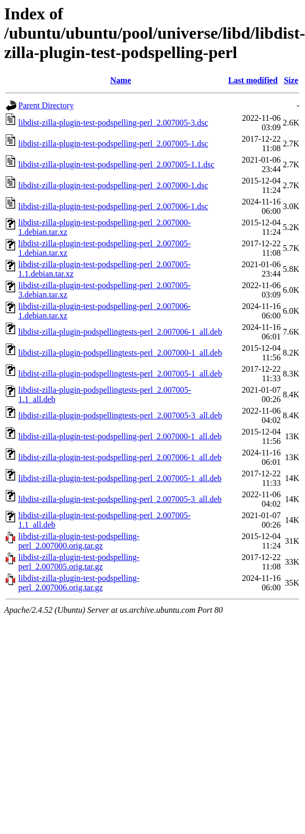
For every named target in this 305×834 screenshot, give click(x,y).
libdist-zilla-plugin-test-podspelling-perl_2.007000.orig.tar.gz (78, 541)
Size (291, 80)
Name (120, 80)
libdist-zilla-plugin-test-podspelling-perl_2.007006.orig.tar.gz (78, 583)
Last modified (253, 80)
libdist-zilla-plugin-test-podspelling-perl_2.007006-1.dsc (113, 206)
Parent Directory (46, 105)
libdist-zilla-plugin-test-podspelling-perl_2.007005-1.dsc (113, 143)
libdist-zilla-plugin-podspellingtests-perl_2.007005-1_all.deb (120, 373)
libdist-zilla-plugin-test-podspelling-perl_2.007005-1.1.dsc (116, 164)
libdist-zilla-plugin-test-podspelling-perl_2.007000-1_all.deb (119, 436)
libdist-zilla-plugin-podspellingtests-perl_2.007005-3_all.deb (120, 415)
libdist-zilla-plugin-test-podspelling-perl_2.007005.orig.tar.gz (78, 562)
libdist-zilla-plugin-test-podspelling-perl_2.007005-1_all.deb (119, 478)
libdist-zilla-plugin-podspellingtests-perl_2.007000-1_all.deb (120, 352)
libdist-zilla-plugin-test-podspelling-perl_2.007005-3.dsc (113, 122)
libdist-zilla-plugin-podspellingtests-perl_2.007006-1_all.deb (120, 331)
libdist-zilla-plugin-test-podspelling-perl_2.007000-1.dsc (113, 185)
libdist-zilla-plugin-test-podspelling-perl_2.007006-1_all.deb (119, 457)
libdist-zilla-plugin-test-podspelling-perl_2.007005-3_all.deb (119, 499)
